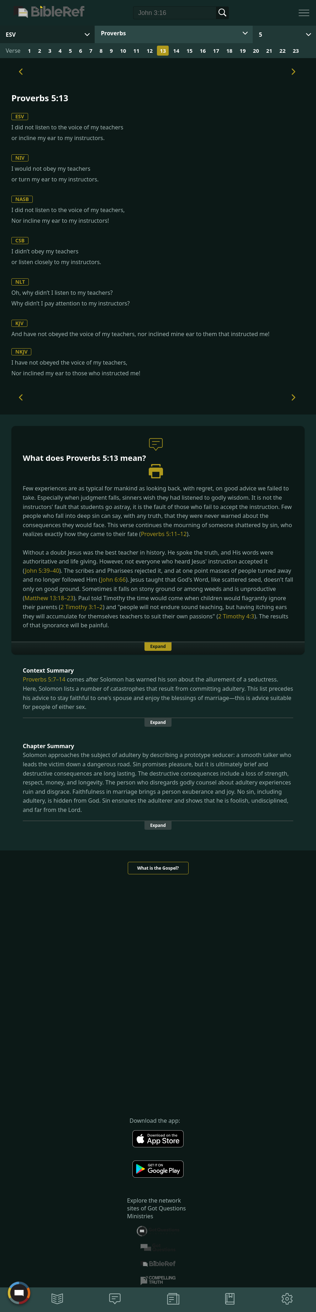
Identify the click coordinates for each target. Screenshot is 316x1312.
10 (123, 50)
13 (163, 50)
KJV (19, 323)
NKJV (21, 351)
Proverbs (113, 33)
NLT (20, 281)
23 (296, 50)
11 (136, 50)
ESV (19, 116)
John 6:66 (113, 579)
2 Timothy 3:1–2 (81, 607)
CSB (20, 240)
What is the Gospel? (158, 868)
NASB (22, 199)
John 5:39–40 (42, 571)
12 (150, 50)
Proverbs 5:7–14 (44, 679)
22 (282, 50)
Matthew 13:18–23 (49, 598)
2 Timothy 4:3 (236, 616)
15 (189, 50)
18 (229, 50)
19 (242, 50)
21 (269, 50)
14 (176, 50)
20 (256, 50)
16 (203, 50)
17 (216, 50)
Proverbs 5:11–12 (164, 534)
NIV (20, 157)
